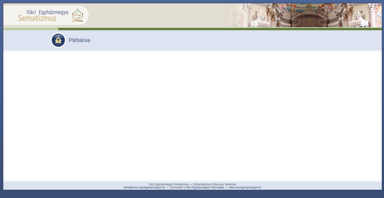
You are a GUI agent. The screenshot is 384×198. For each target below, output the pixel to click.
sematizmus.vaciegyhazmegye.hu (144, 187)
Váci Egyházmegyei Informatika (205, 187)
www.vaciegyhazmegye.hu (245, 187)
